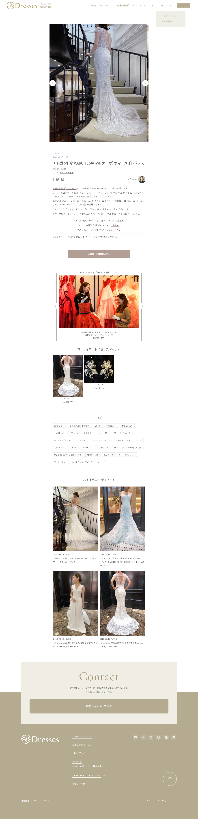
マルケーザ (108, 454)
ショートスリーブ (123, 440)
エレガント (80, 440)
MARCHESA (126, 425)
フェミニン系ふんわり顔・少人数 (127, 447)
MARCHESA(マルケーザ (64, 188)
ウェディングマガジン (101, 5)
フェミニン (103, 447)
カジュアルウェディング (100, 440)
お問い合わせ (183, 5)
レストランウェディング (82, 462)
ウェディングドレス (62, 440)
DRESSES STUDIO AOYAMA (86, 776)
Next (145, 83)
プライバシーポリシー (41, 800)
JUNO (63, 169)
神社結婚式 (98, 766)
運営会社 (25, 800)
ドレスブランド (146, 5)
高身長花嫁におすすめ (80, 425)
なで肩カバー (89, 433)
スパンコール (60, 447)
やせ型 (104, 433)
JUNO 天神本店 (66, 172)
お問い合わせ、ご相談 (125, 706)
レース (100, 462)
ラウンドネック (60, 462)
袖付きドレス (92, 454)
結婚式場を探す (125, 5)
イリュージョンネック (121, 433)
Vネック (74, 433)
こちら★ (120, 220)
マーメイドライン (126, 454)
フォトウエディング (80, 766)
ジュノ (138, 440)
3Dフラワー (59, 425)
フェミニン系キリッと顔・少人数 (68, 454)
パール (74, 447)
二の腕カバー (60, 433)
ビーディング (87, 447)
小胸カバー (111, 425)
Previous (53, 83)
